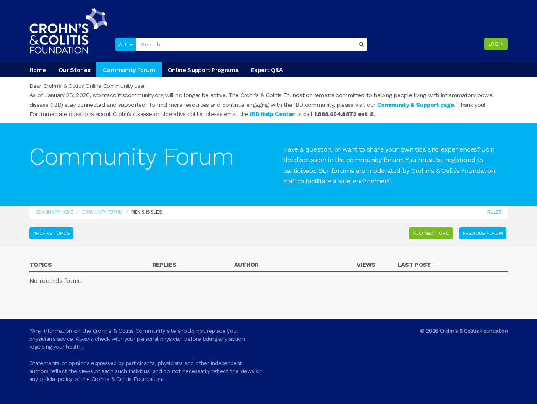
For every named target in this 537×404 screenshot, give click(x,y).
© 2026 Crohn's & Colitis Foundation (464, 330)
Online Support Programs (203, 70)
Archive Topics (51, 233)
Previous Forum (483, 233)
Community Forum (129, 70)
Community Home (54, 212)
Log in (495, 44)
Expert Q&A (267, 70)
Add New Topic (431, 233)
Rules (494, 212)
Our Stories (74, 70)
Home (37, 70)
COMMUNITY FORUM (102, 212)
